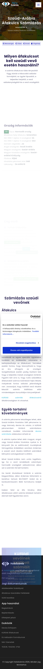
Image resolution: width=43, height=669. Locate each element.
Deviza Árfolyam (9, 628)
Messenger (8, 43)
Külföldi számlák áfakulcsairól (21, 397)
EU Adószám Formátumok (13, 637)
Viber (18, 43)
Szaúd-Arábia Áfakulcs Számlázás (21, 30)
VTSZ (18, 647)
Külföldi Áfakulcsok (10, 632)
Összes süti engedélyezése (21, 350)
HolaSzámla (20, 27)
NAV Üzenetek (8, 642)
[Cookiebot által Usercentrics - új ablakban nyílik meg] (30, 316)
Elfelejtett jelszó (9, 617)
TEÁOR (4, 647)
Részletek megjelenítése (26, 343)
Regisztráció (7, 608)
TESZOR (11, 647)
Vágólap (35, 43)
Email (26, 43)
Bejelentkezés (8, 613)
